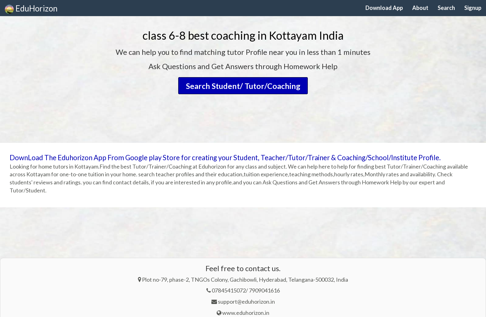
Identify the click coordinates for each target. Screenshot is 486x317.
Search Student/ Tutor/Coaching (243, 85)
